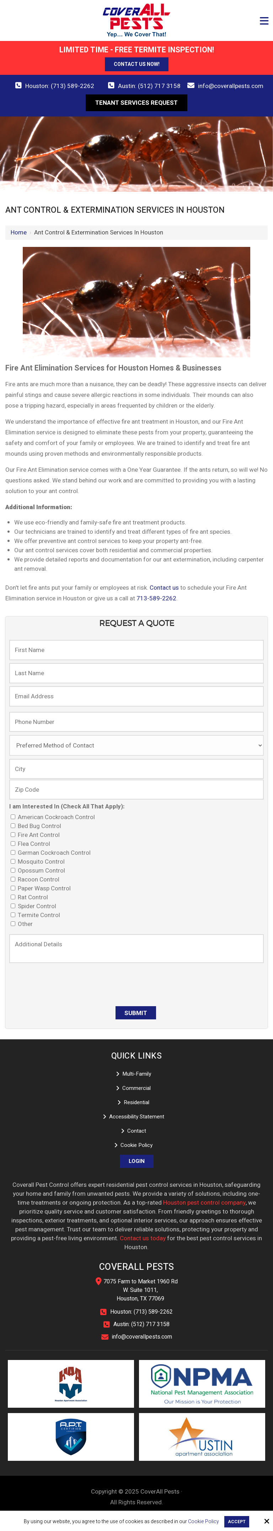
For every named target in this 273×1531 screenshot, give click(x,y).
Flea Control (32, 843)
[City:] (136, 769)
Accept (237, 1522)
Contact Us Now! (137, 64)
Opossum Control (39, 870)
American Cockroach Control (54, 817)
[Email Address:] (136, 696)
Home (19, 232)
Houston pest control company (204, 1202)
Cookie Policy (203, 1522)
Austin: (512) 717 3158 (149, 86)
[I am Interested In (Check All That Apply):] (13, 816)
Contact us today (143, 1238)
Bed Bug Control (37, 826)
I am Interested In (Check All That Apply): (66, 806)
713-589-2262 (156, 598)
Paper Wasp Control (42, 888)
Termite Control (37, 915)
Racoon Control (36, 879)
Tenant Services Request (136, 102)
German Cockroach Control (52, 852)
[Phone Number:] (136, 722)
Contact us (164, 587)
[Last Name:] (136, 673)
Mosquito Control (39, 861)
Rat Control (31, 897)
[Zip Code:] (136, 790)
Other (23, 924)
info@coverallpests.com (230, 86)
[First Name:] (136, 650)
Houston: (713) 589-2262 (59, 86)
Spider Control (35, 906)
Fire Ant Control (37, 835)
